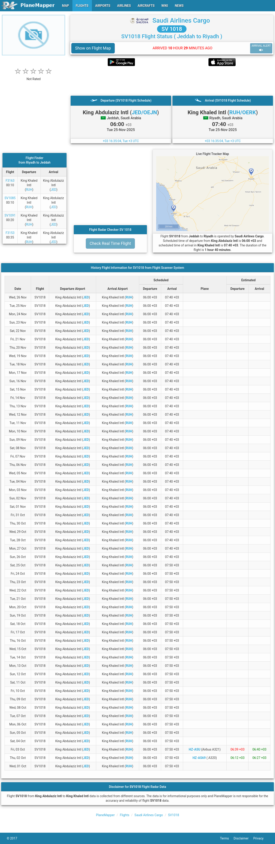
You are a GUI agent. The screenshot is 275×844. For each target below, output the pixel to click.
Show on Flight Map (93, 48)
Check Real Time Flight (110, 243)
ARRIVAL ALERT (261, 48)
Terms (227, 838)
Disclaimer (243, 838)
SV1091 (10, 215)
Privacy (260, 838)
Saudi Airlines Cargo (181, 20)
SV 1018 (172, 29)
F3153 (10, 233)
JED (53, 189)
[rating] (33, 76)
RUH (29, 189)
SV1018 (173, 815)
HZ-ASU (194, 749)
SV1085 (10, 198)
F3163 (10, 180)
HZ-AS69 (199, 758)
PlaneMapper (105, 815)
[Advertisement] (172, 81)
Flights (124, 815)
